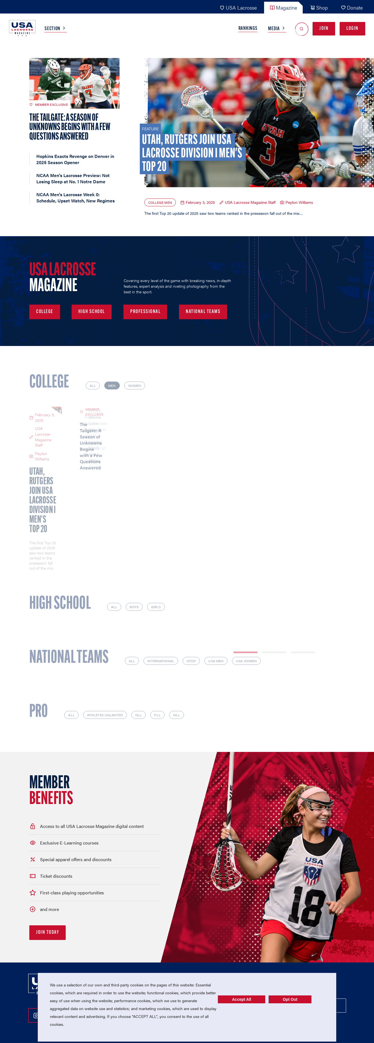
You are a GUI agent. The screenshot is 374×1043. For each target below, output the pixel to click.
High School (91, 311)
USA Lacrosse (238, 7)
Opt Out (290, 999)
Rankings (248, 28)
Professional (145, 311)
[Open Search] (301, 29)
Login (352, 28)
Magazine (283, 7)
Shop (319, 7)
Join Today (47, 909)
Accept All (241, 999)
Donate (352, 7)
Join (323, 28)
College (44, 311)
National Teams (203, 311)
